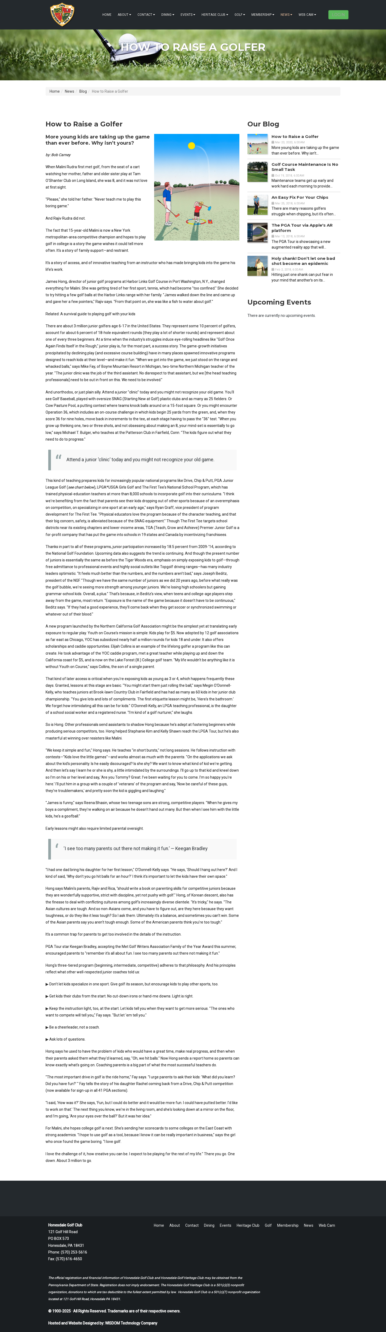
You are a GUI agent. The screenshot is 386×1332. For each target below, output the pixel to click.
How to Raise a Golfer (295, 136)
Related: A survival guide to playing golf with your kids (90, 314)
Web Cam (307, 15)
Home (107, 15)
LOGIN (338, 14)
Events (188, 15)
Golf (240, 15)
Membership (262, 15)
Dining (168, 15)
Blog (83, 91)
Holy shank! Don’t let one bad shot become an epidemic (303, 261)
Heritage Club (215, 15)
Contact (146, 15)
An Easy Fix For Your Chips (300, 197)
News (286, 15)
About (124, 15)
